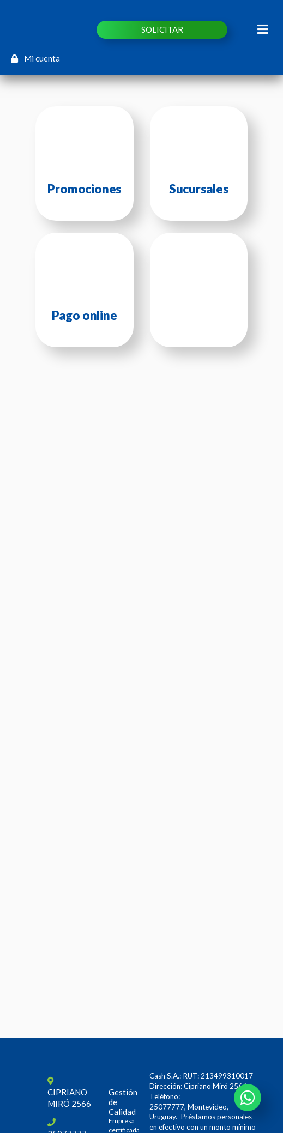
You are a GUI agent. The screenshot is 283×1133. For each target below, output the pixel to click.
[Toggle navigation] (263, 29)
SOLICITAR (162, 29)
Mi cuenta (35, 58)
